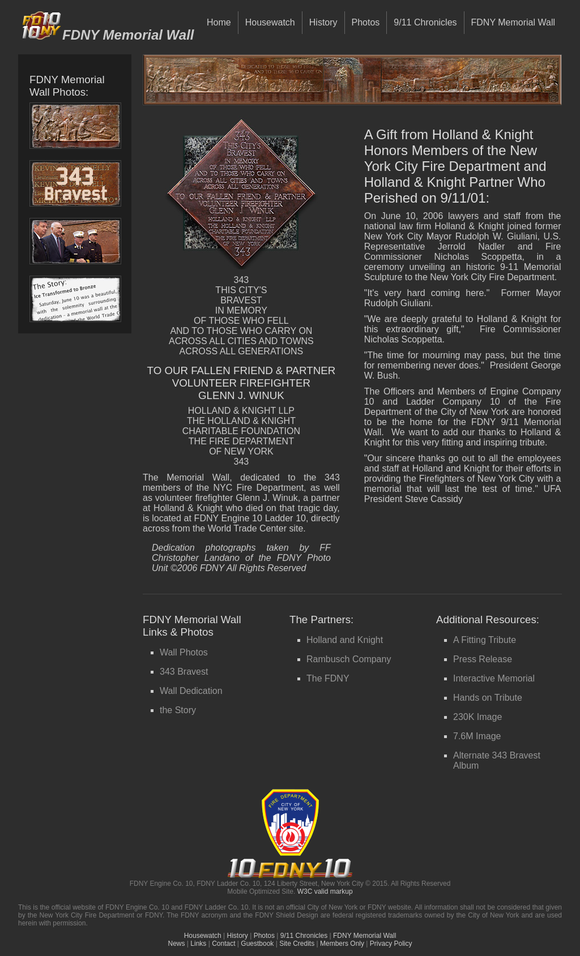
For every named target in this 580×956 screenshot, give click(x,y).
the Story (178, 710)
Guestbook (257, 944)
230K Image (477, 717)
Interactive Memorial (494, 678)
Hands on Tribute (487, 697)
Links (198, 944)
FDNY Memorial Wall (513, 22)
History (323, 22)
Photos (366, 22)
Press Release (482, 659)
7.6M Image (477, 736)
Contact (223, 944)
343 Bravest (184, 671)
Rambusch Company (348, 659)
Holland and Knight (344, 640)
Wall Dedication (191, 691)
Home (219, 22)
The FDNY (327, 678)
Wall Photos (184, 652)
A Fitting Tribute (484, 640)
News (176, 944)
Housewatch (270, 22)
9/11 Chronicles (425, 22)
